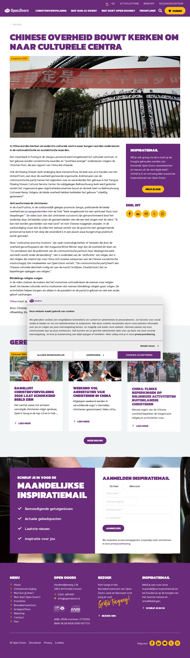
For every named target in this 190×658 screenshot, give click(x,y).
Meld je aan (153, 189)
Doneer (177, 11)
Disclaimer (35, 647)
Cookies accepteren (139, 355)
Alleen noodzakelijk (51, 355)
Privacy (48, 647)
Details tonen (147, 346)
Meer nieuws (95, 445)
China (13, 301)
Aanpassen (95, 355)
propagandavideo (36, 211)
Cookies (59, 647)
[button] (160, 10)
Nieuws (16, 24)
